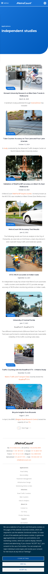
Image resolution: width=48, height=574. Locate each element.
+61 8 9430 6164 (15, 448)
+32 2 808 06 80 (35, 454)
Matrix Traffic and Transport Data (17, 377)
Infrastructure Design (24, 482)
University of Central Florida (24, 320)
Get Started (24, 523)
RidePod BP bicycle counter (22, 194)
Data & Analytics (24, 500)
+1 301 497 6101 (18, 451)
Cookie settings (23, 558)
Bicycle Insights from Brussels (24, 412)
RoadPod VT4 (29, 327)
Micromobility (24, 475)
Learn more (10, 88)
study (6, 148)
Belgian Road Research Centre (27, 419)
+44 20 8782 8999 (35, 448)
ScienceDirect (36, 103)
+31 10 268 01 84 (36, 451)
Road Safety (24, 471)
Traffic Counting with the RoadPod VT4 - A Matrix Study (24, 370)
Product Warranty (24, 515)
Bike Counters (24, 497)
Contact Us (24, 508)
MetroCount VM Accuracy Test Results (24, 229)
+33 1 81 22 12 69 (17, 454)
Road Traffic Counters (24, 493)
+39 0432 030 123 (36, 457)
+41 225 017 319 (20, 457)
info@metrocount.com (24, 460)
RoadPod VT (18, 327)
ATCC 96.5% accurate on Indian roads (24, 275)
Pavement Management (24, 479)
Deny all (23, 564)
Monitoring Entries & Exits (24, 486)
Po (30, 422)
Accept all (23, 569)
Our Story (24, 512)
